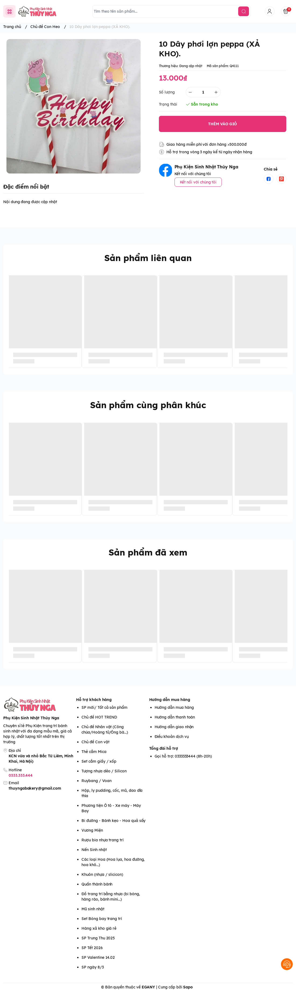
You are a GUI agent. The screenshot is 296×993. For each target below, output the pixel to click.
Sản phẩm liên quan (148, 257)
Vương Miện (92, 830)
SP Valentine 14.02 (98, 957)
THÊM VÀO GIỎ (222, 123)
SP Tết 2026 (91, 947)
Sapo (188, 987)
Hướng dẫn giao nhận (174, 726)
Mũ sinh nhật (92, 909)
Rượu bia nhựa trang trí (102, 840)
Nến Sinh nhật (93, 849)
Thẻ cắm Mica (93, 751)
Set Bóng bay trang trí (101, 918)
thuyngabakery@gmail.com (35, 788)
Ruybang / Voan (96, 780)
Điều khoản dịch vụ (172, 736)
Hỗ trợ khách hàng (94, 699)
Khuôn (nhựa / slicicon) (102, 874)
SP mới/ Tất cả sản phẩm (104, 707)
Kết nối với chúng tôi (198, 182)
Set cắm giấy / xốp (98, 761)
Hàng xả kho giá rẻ (98, 928)
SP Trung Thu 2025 (98, 938)
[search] (243, 11)
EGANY (148, 987)
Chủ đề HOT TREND (99, 717)
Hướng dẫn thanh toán (175, 717)
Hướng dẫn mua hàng (169, 699)
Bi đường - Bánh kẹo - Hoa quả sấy (113, 820)
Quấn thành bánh (96, 884)
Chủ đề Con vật (95, 741)
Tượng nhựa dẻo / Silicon (104, 771)
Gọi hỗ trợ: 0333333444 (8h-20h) (183, 756)
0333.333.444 (21, 775)
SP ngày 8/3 (92, 967)
